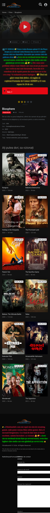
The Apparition (31, 398)
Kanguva (5, 188)
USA (7, 123)
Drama (13, 126)
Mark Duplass (11, 135)
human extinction (11, 138)
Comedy (8, 126)
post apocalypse (23, 138)
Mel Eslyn (11, 132)
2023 (6, 129)
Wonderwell (6, 398)
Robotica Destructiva (33, 188)
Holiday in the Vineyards (10, 230)
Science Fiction (20, 126)
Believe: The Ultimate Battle (11, 314)
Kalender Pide (7, 356)
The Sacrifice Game (32, 272)
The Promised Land (32, 230)
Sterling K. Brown (20, 135)
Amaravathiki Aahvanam (34, 356)
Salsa (27, 314)
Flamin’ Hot (6, 272)
